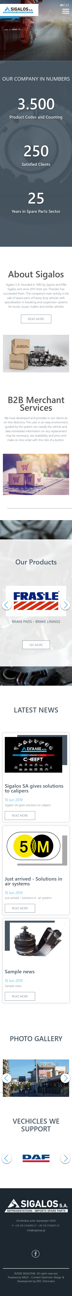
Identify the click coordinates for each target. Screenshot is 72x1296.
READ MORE (36, 319)
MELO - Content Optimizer (37, 1277)
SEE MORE (36, 645)
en (62, 4)
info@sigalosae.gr (36, 1230)
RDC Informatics (46, 1281)
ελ (67, 4)
